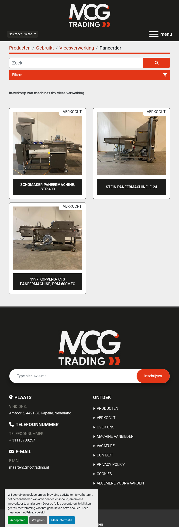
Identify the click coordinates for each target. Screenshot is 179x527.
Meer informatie (61, 520)
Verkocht (106, 418)
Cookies (104, 474)
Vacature (106, 446)
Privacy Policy (111, 464)
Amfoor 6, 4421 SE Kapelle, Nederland (40, 413)
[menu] (153, 34)
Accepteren (17, 520)
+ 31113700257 (22, 440)
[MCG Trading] (90, 347)
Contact (105, 455)
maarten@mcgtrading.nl (29, 467)
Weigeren (38, 520)
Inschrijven (153, 376)
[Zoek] (76, 63)
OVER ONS (105, 427)
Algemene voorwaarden (120, 483)
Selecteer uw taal (21, 34)
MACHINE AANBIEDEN (115, 436)
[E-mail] (73, 376)
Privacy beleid (35, 512)
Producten (107, 408)
